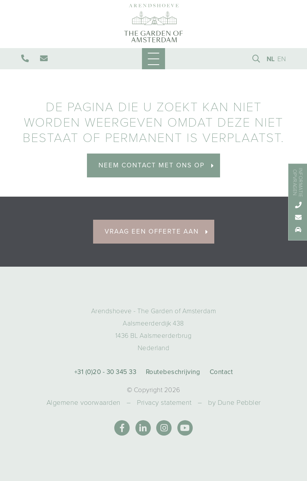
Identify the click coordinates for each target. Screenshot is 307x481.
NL (271, 59)
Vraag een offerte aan (157, 231)
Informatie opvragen (297, 182)
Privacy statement (164, 402)
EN (281, 59)
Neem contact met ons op (156, 165)
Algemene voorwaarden (84, 402)
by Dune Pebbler (234, 402)
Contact (221, 372)
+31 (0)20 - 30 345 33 (105, 372)
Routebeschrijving (173, 372)
